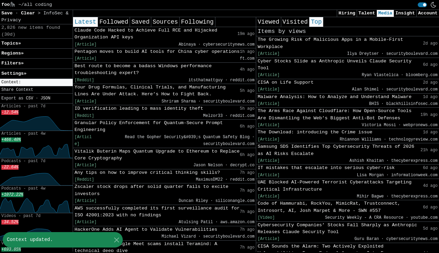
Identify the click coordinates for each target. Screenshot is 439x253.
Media (385, 13)
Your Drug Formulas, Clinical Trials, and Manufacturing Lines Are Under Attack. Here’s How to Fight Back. (150, 91)
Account (428, 13)
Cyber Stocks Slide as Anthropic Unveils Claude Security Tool (335, 65)
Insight (405, 13)
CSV (29, 98)
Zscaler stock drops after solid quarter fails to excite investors (151, 190)
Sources (165, 22)
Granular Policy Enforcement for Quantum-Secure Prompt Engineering (148, 126)
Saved (140, 22)
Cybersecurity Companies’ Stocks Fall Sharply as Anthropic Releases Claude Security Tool (337, 228)
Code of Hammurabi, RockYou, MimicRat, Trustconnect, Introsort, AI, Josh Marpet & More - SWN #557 (329, 207)
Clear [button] (29, 13)
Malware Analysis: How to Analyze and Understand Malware (335, 96)
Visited (295, 22)
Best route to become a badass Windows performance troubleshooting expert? (143, 69)
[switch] (422, 4)
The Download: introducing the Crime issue (315, 132)
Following (197, 22)
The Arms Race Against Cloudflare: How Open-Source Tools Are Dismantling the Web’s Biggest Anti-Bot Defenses (335, 114)
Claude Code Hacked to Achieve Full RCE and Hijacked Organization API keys (145, 34)
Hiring (347, 13)
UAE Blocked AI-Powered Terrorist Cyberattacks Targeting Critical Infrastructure (335, 186)
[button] (36, 82)
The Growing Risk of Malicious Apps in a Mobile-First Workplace (330, 43)
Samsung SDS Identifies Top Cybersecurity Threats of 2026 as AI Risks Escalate (336, 150)
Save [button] (8, 13)
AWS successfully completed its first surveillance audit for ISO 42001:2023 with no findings (156, 212)
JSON (45, 98)
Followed (113, 22)
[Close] (116, 239)
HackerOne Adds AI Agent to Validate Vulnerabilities (145, 229)
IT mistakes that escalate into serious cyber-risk (326, 167)
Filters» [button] (12, 63)
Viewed (268, 22)
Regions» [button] (12, 53)
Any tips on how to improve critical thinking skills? (147, 172)
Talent (366, 13)
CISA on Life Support (285, 82)
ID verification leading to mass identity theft (138, 108)
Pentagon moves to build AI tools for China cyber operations (156, 51)
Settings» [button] (13, 73)
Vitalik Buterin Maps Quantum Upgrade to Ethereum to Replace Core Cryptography (156, 155)
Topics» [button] (11, 43)
